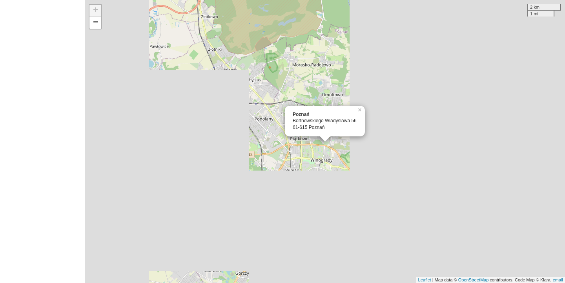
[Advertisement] (42, 141)
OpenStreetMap (473, 279)
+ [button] (95, 11)
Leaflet (424, 279)
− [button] (95, 23)
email (558, 279)
